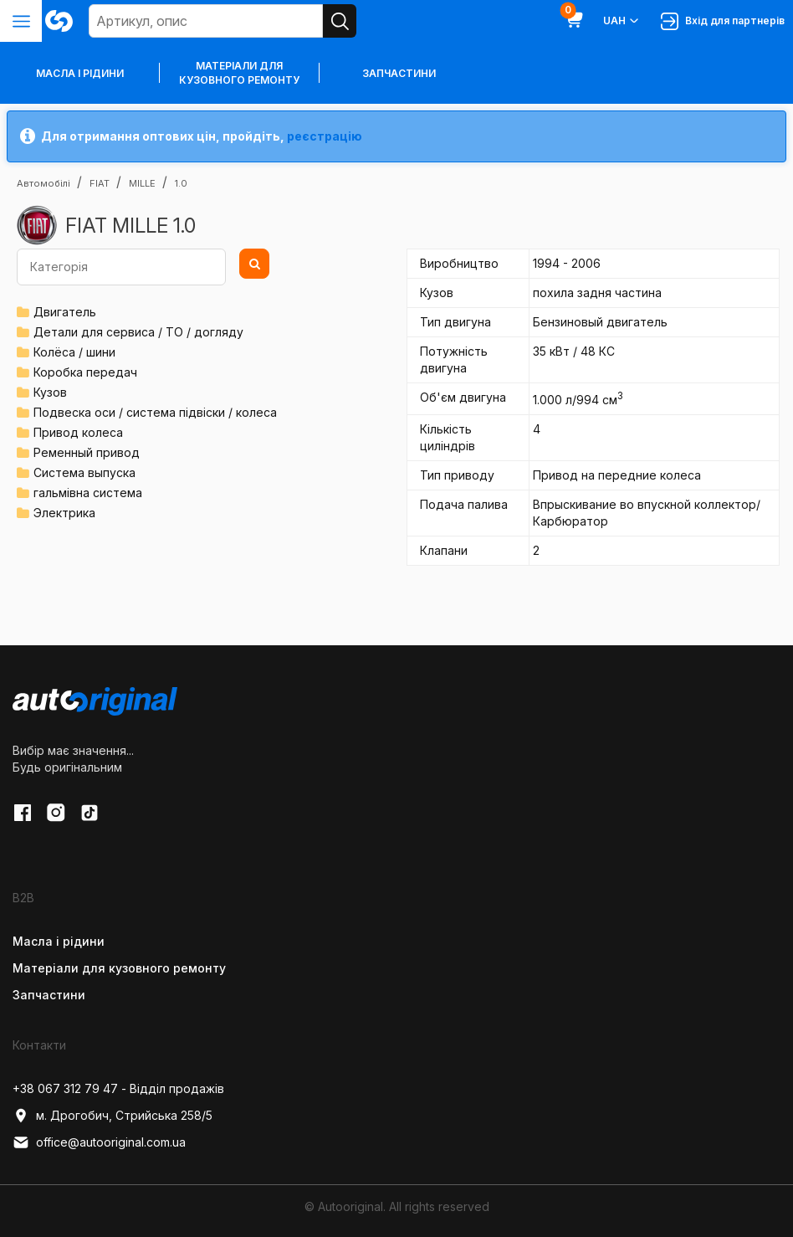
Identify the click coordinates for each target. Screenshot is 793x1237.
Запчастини (399, 73)
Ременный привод (86, 452)
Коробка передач (85, 372)
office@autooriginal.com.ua (99, 1142)
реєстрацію (324, 136)
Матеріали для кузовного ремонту (239, 72)
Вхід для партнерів (723, 21)
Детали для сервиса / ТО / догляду (138, 332)
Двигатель (64, 312)
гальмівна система (87, 492)
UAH (622, 21)
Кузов (50, 392)
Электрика (64, 513)
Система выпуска (84, 472)
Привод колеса (78, 432)
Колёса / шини (74, 352)
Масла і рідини (59, 941)
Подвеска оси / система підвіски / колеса (155, 412)
